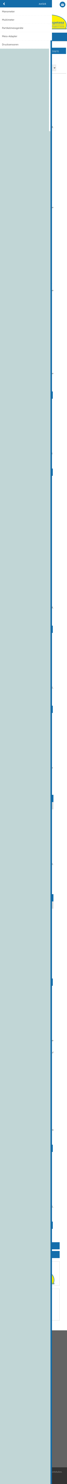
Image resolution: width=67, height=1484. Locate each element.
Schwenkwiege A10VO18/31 (33, 600)
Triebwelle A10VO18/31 (33, 955)
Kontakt (8, 1378)
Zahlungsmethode (13, 1363)
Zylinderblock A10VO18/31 (33, 1112)
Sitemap (9, 1399)
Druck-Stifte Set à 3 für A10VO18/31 (33, 121)
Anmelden (56, 4)
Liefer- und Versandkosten (17, 1357)
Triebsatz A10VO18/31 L (33, 760)
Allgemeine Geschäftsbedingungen (22, 1347)
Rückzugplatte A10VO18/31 (33, 445)
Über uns (9, 1383)
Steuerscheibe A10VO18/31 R (33, 680)
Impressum (10, 1394)
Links (7, 1388)
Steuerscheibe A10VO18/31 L (33, 1199)
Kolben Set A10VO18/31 (33, 365)
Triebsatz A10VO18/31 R (33, 856)
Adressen (9, 1420)
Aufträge (9, 1425)
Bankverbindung (12, 1352)
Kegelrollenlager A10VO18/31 (33, 199)
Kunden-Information (14, 1414)
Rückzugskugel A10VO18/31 (33, 522)
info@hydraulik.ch (18, 1455)
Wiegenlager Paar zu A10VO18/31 (33, 1034)
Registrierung (50, 4)
